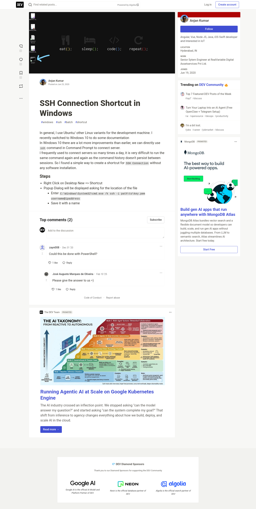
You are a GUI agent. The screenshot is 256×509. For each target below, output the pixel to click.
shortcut (81, 122)
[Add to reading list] (21, 74)
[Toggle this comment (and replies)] (43, 253)
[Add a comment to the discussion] (105, 232)
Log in (208, 4)
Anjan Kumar (56, 80)
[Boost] (21, 86)
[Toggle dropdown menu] (161, 246)
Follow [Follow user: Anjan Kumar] (209, 29)
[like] (53, 262)
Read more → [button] (51, 429)
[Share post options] (21, 98)
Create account (227, 4)
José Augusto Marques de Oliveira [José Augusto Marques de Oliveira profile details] (72, 274)
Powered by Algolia (128, 5)
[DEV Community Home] (20, 4)
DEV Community (211, 85)
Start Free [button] (209, 249)
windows (47, 122)
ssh (59, 122)
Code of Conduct (93, 297)
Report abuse (113, 297)
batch (68, 122)
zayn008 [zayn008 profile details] (54, 247)
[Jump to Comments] (21, 61)
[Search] (30, 5)
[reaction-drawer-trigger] (21, 48)
